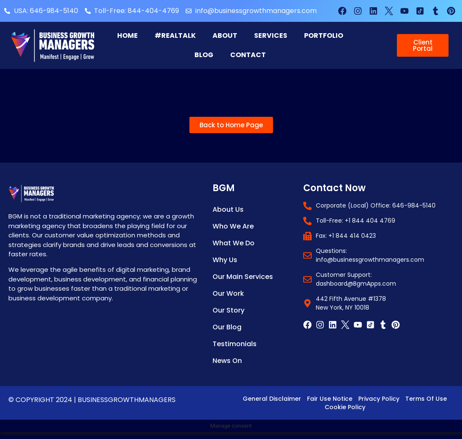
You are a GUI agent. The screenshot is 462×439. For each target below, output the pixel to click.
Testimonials (235, 344)
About (225, 35)
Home (127, 35)
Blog (203, 55)
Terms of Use (426, 398)
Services (270, 35)
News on (227, 360)
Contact (248, 55)
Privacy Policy (378, 398)
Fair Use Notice (329, 398)
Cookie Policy (345, 407)
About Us (228, 209)
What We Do (234, 243)
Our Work (228, 293)
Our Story (228, 310)
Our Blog (227, 327)
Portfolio (323, 35)
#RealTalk (175, 35)
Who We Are (233, 226)
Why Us (225, 260)
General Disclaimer (272, 398)
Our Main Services (243, 276)
